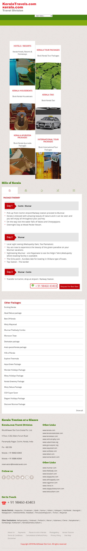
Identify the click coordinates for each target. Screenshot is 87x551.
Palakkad (29, 513)
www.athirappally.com (51, 480)
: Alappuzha (18, 510)
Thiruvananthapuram (43, 513)
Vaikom (38, 523)
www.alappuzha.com (50, 477)
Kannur (43, 510)
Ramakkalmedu (28, 523)
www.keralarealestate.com (53, 433)
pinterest (32, 477)
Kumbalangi (6, 523)
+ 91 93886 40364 (15, 458)
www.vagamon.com (50, 483)
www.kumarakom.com (51, 457)
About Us (11, 532)
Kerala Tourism (68, 532)
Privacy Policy (56, 535)
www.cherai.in (48, 486)
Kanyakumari (74, 520)
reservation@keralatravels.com (14, 464)
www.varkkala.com (50, 451)
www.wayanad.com (50, 448)
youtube (8, 477)
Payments (22, 532)
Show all (79, 410)
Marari (49, 520)
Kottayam (58, 510)
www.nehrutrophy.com (51, 439)
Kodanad (33, 520)
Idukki (36, 510)
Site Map (67, 535)
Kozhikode (67, 510)
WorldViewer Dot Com (42, 544)
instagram (27, 477)
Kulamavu (57, 520)
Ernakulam (28, 510)
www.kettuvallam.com (51, 491)
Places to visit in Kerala (37, 532)
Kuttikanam (16, 523)
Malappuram (7, 513)
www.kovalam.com (50, 474)
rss (13, 477)
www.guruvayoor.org (50, 445)
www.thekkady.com (50, 471)
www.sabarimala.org (50, 442)
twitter (22, 477)
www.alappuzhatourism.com (53, 488)
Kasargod (76, 510)
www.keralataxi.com (50, 436)
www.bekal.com (48, 454)
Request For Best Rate (69, 286)
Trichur (55, 513)
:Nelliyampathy (22, 520)
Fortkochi (41, 520)
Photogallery (54, 532)
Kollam (50, 510)
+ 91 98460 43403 (15, 453)
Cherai (65, 520)
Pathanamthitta (19, 513)
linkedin (18, 477)
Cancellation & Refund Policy (36, 535)
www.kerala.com (49, 430)
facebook (4, 477)
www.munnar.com (49, 468)
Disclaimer (12, 538)
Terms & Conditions (15, 535)
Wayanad (63, 513)
